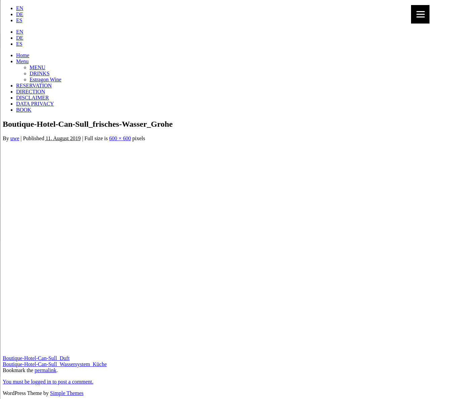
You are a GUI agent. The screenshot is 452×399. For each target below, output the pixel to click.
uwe (14, 138)
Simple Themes (67, 393)
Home (22, 55)
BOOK (23, 110)
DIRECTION (30, 91)
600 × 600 (120, 138)
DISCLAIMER (32, 98)
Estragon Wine (45, 79)
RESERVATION (34, 85)
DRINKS (40, 73)
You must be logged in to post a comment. (48, 382)
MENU (37, 67)
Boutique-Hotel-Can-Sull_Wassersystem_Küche (55, 364)
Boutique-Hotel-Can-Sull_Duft (36, 358)
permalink (45, 370)
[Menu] (420, 14)
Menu (22, 61)
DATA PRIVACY (35, 104)
